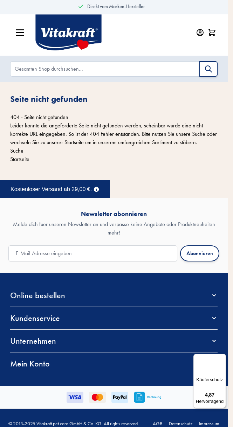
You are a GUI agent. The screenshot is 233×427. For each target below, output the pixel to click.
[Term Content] (96, 188)
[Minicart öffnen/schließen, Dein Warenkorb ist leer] (212, 32)
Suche (198, 134)
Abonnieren (199, 253)
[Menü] (222, 358)
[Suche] (208, 69)
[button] (114, 295)
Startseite (74, 142)
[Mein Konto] (200, 32)
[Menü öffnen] (20, 32)
